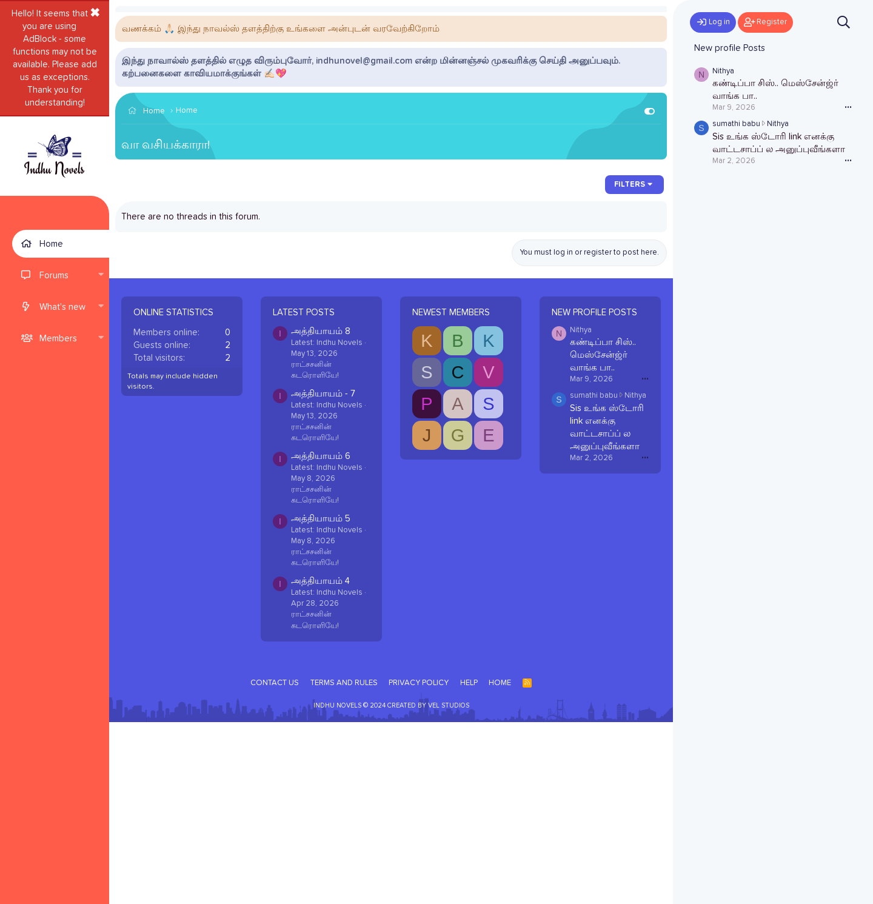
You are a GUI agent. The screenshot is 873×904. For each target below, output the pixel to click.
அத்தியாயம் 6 (320, 638)
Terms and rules (344, 865)
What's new (62, 307)
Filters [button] (629, 366)
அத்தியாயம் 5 (320, 700)
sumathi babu (594, 577)
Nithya (581, 512)
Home (51, 244)
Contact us (274, 865)
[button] (100, 275)
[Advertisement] (391, 262)
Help (469, 865)
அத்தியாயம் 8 (320, 513)
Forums (54, 275)
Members (58, 338)
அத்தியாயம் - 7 (323, 575)
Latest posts (304, 494)
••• (645, 560)
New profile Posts (594, 494)
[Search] (843, 22)
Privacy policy (419, 865)
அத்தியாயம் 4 (320, 763)
